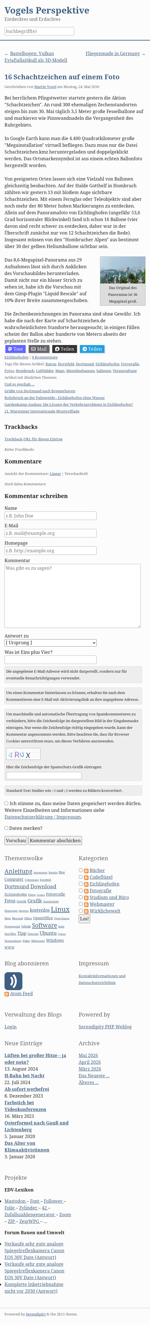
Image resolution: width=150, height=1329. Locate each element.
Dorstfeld (66, 363)
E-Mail (11, 525)
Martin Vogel (45, 86)
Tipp (21, 933)
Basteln (53, 872)
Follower (54, 1201)
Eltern (32, 894)
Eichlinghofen (16, 357)
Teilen (64, 349)
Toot (15, 349)
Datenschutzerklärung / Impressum (42, 817)
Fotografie (130, 363)
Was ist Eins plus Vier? (28, 652)
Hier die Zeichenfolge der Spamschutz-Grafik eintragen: (54, 766)
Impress (24, 911)
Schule (26, 926)
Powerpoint (12, 926)
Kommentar (17, 560)
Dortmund (85, 363)
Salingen (103, 370)
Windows (55, 940)
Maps (60, 370)
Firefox (41, 894)
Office (28, 918)
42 (45, 1208)
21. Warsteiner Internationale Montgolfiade (41, 411)
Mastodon (15, 1201)
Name (10, 508)
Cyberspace (32, 880)
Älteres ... (89, 1082)
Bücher (97, 870)
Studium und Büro (109, 897)
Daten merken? (25, 828)
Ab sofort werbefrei (26, 1089)
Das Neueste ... (94, 1076)
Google (21, 901)
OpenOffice (43, 917)
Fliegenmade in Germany (113, 53)
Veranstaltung (125, 370)
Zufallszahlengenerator (30, 1214)
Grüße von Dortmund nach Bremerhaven (39, 390)
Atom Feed (21, 993)
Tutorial (33, 934)
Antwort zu (16, 636)
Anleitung (18, 871)
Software (44, 925)
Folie (10, 1208)
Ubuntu (48, 933)
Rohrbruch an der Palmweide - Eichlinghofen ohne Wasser (54, 397)
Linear (55, 473)
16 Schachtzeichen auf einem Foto (62, 76)
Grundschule (51, 901)
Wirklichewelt (105, 911)
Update (62, 933)
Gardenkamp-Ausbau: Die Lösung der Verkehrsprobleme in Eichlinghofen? (68, 404)
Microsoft (17, 918)
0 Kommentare (45, 357)
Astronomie (40, 872)
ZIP (12, 1221)
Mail (39, 349)
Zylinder (28, 1208)
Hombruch (25, 370)
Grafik (35, 900)
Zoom (65, 1214)
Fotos (9, 370)
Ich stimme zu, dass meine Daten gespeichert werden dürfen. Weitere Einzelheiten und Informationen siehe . (73, 810)
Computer (14, 879)
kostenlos (40, 910)
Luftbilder (45, 370)
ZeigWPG (29, 1221)
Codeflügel (101, 877)
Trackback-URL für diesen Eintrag (33, 439)
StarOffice (10, 934)
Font (35, 1201)
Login (10, 1027)
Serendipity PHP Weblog (105, 1027)
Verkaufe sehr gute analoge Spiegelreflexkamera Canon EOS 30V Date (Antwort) (34, 1250)
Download (43, 886)
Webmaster (38, 941)
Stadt (61, 926)
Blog (62, 872)
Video (26, 941)
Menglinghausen (80, 370)
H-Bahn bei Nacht (24, 1076)
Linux (60, 909)
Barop (51, 363)
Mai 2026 (88, 1055)
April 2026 (90, 1062)
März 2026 (90, 1069)
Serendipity (36, 1314)
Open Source (61, 918)
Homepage (16, 543)
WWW (9, 947)
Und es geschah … (19, 384)
